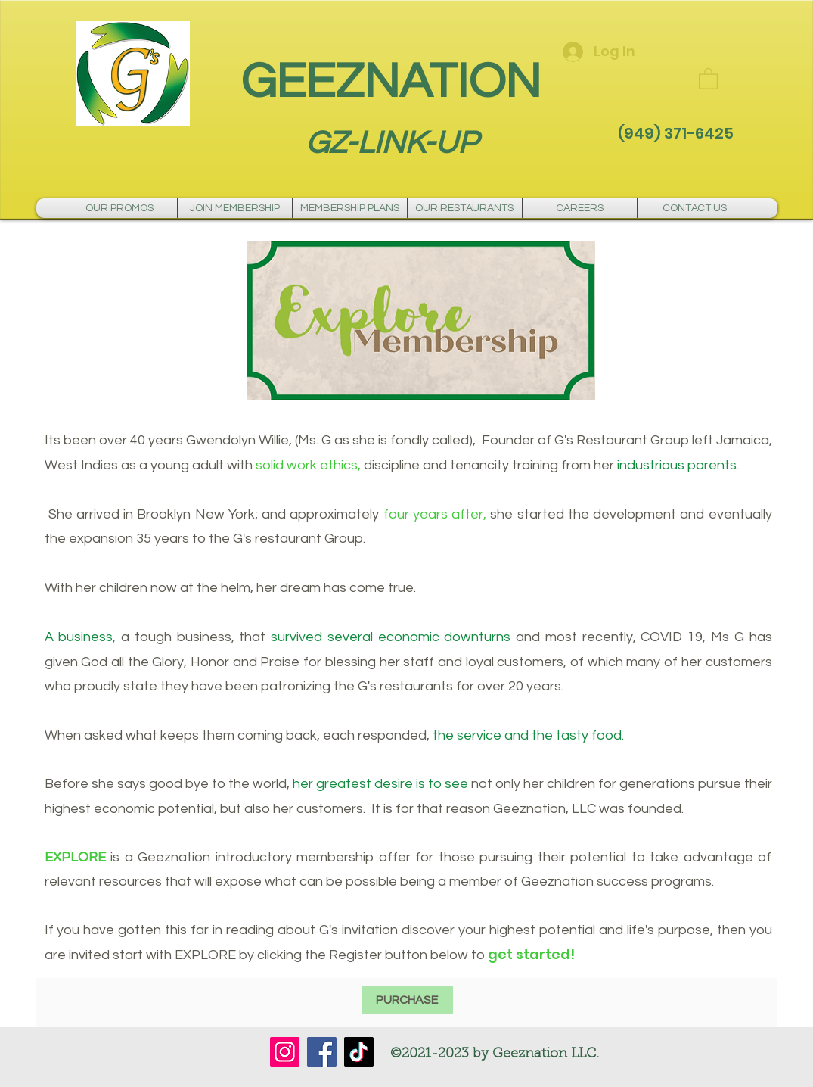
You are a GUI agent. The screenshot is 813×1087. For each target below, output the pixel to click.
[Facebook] (322, 1052)
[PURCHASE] (407, 1000)
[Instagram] (284, 1052)
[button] (708, 78)
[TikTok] (359, 1052)
